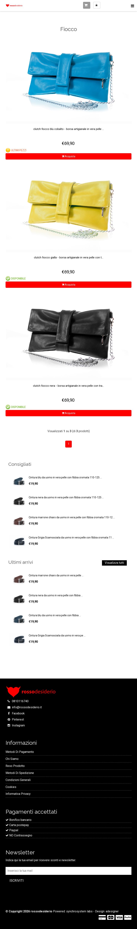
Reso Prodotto (15, 766)
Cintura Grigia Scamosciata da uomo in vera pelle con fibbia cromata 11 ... (71, 537)
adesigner (112, 911)
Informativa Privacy (18, 794)
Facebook (18, 713)
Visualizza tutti (114, 562)
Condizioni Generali (18, 780)
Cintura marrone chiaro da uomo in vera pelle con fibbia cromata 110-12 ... (72, 517)
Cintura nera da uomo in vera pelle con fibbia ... (56, 595)
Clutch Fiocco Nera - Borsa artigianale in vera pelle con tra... (68, 385)
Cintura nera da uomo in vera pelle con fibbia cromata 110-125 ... (66, 497)
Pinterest (18, 719)
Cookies (11, 787)
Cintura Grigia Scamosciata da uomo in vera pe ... (57, 635)
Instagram (18, 725)
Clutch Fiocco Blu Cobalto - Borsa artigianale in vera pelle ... (68, 129)
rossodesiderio (41, 911)
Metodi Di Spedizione (20, 773)
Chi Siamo (12, 759)
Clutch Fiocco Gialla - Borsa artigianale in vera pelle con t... (68, 257)
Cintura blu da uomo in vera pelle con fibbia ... (55, 615)
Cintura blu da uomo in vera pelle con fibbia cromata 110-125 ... (65, 477)
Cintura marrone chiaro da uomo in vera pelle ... (56, 575)
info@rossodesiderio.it (27, 707)
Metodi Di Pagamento (20, 752)
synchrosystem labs (79, 911)
